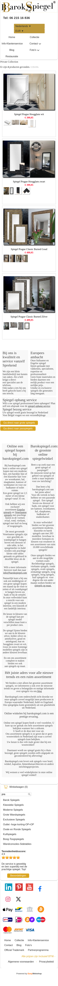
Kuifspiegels (9, 834)
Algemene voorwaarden (21, 961)
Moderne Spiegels (13, 809)
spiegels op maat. (43, 585)
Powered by (29, 973)
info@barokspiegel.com (15, 572)
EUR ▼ (19, 31)
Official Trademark (14, 950)
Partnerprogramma (38, 950)
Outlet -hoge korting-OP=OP (18, 824)
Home (12, 37)
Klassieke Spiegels (13, 805)
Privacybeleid (46, 961)
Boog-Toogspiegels (13, 839)
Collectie (34, 37)
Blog (11, 50)
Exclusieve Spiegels (14, 819)
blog (39, 691)
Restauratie (12, 56)
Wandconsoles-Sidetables (17, 844)
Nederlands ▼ (23, 26)
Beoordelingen (18, 875)
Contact (35, 43)
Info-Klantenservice (12, 43)
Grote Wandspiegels (14, 814)
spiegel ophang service (39, 406)
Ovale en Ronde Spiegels (17, 829)
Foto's (34, 50)
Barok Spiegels (11, 800)
